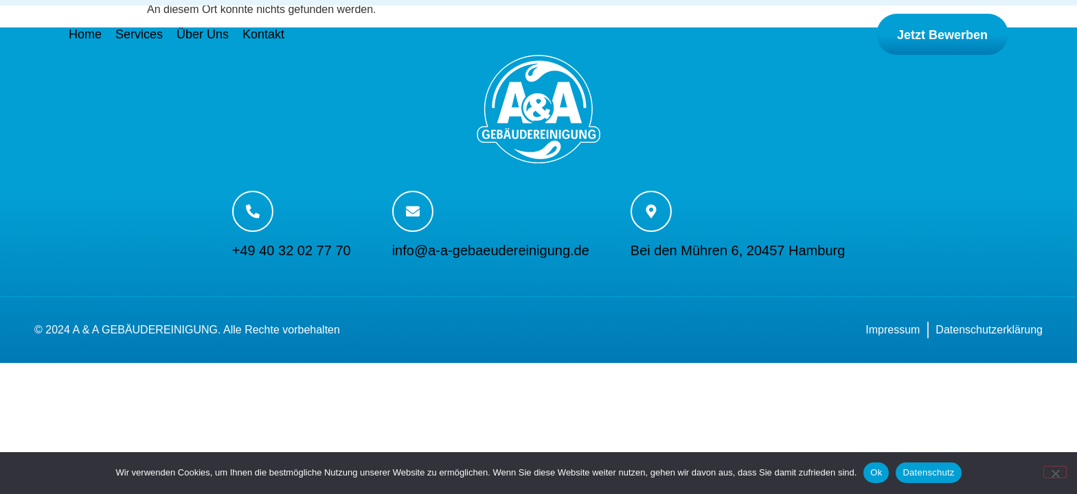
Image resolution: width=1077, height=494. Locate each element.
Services (139, 34)
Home (85, 34)
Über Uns (203, 34)
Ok (876, 472)
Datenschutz (928, 472)
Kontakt (263, 34)
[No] (1055, 472)
